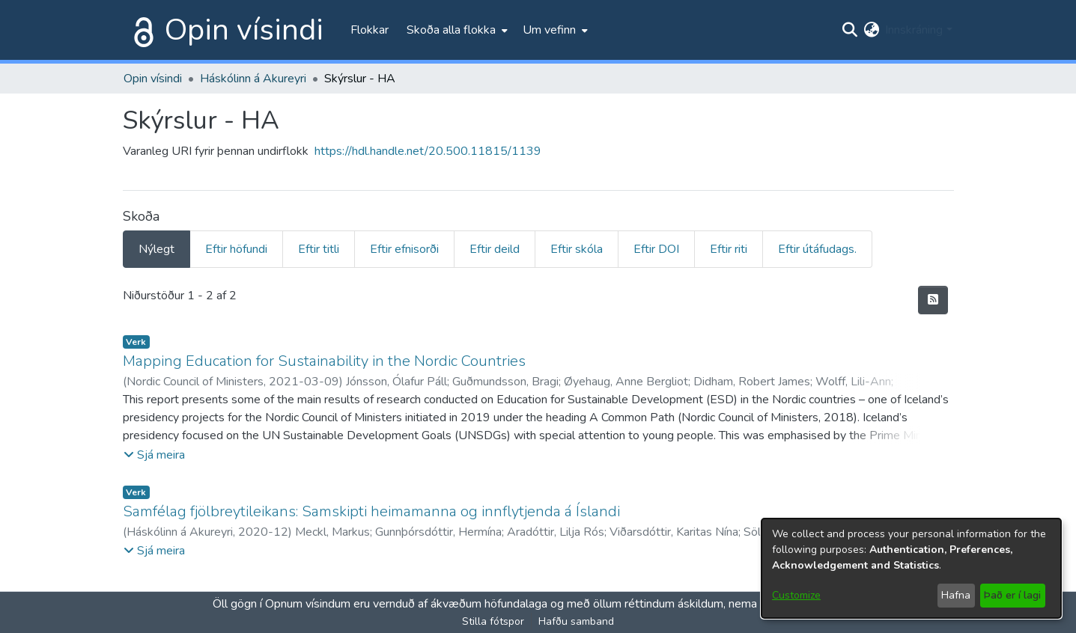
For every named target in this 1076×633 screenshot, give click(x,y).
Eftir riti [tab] (728, 249)
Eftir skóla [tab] (576, 249)
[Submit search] (849, 30)
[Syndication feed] (933, 300)
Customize (796, 595)
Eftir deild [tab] (494, 249)
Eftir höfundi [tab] (236, 249)
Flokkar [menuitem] (369, 30)
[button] (154, 455)
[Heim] (141, 29)
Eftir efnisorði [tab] (404, 249)
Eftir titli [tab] (318, 249)
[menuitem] (456, 30)
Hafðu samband (576, 621)
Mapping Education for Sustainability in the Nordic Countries (324, 361)
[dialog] (911, 568)
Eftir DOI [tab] (656, 249)
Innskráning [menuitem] (914, 30)
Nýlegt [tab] (156, 249)
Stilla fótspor (493, 621)
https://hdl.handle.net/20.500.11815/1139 (427, 151)
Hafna (955, 595)
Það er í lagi (1012, 595)
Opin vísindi (244, 30)
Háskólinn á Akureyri (253, 78)
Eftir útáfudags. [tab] (817, 249)
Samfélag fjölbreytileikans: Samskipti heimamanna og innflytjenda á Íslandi (371, 511)
